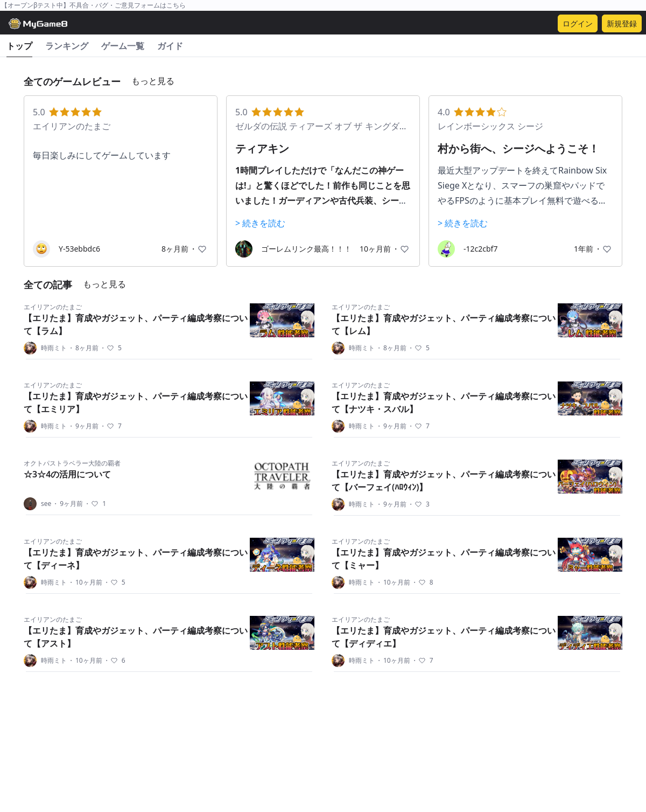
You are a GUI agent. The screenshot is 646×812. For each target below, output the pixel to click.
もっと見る (152, 81)
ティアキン (262, 148)
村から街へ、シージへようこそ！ (518, 148)
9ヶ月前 (83, 426)
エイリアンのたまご (71, 126)
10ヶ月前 (85, 582)
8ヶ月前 (83, 348)
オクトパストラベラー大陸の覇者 (72, 463)
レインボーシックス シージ (490, 126)
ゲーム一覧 (122, 46)
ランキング (66, 46)
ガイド (170, 46)
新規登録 (622, 23)
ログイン (578, 23)
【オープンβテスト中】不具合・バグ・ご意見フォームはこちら (93, 5)
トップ (19, 46)
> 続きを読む (260, 223)
